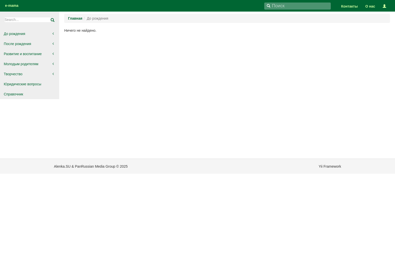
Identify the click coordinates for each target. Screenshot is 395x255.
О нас (370, 6)
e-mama (11, 6)
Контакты (349, 6)
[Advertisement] (30, 178)
